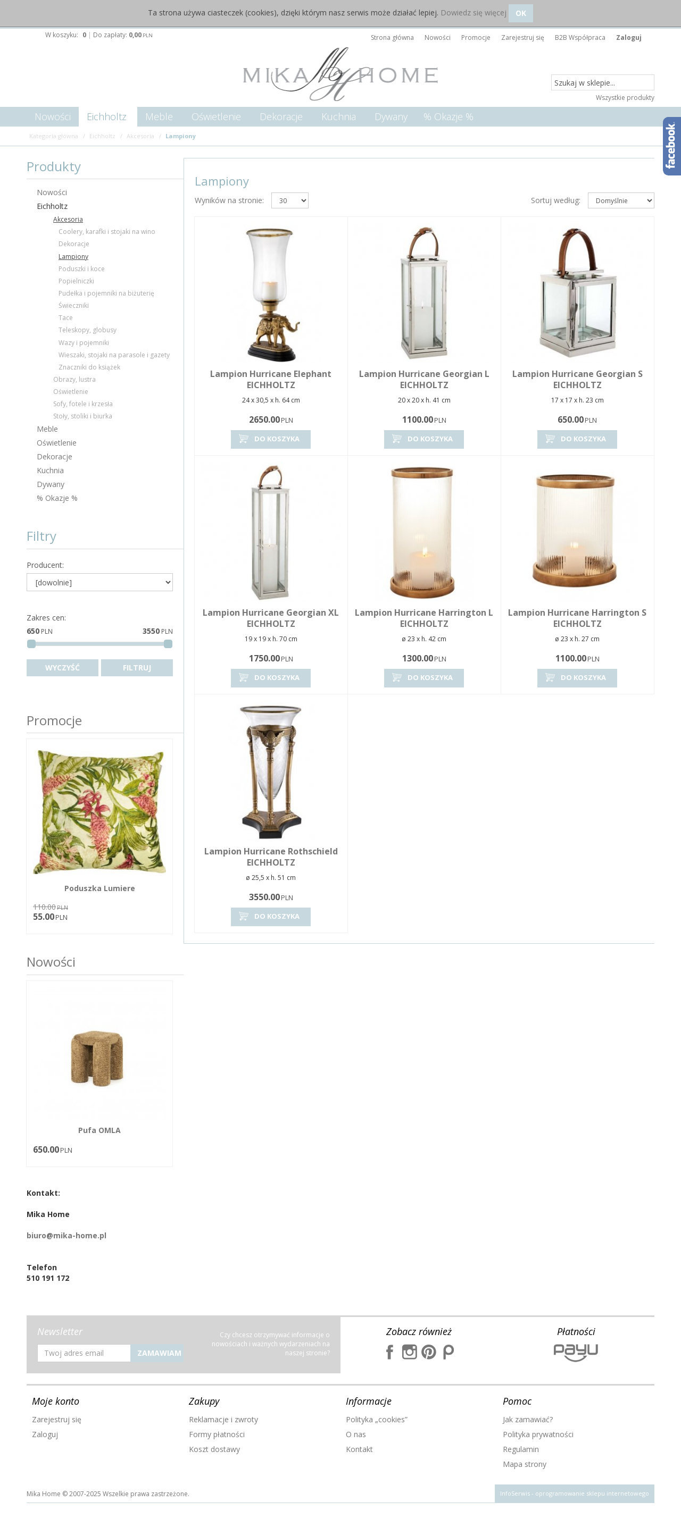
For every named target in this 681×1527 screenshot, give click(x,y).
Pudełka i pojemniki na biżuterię (106, 293)
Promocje (54, 720)
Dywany (391, 116)
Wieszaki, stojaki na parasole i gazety (114, 354)
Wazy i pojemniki (84, 342)
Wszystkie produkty (625, 97)
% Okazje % (448, 116)
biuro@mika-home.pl (66, 1235)
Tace (66, 317)
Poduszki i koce (82, 268)
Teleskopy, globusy (88, 329)
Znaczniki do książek (89, 367)
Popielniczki (76, 281)
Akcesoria (68, 219)
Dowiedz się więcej (473, 12)
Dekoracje (281, 116)
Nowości (53, 116)
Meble (159, 116)
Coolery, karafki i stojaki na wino (107, 231)
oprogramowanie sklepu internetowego (592, 1493)
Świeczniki (74, 305)
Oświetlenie (216, 116)
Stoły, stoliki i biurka (82, 416)
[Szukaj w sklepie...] (603, 83)
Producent (45, 565)
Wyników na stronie (229, 200)
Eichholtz (107, 116)
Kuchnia (338, 116)
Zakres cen (46, 618)
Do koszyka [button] (268, 439)
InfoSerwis (515, 1493)
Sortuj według (555, 200)
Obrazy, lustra (74, 379)
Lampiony (73, 256)
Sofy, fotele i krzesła (83, 403)
